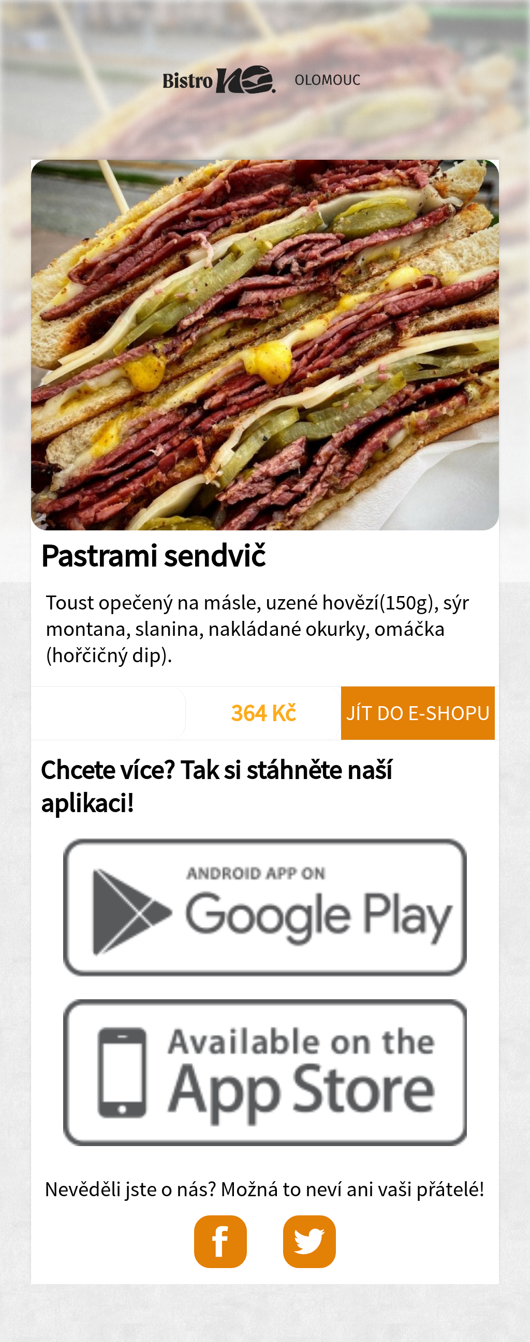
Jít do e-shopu (418, 712)
